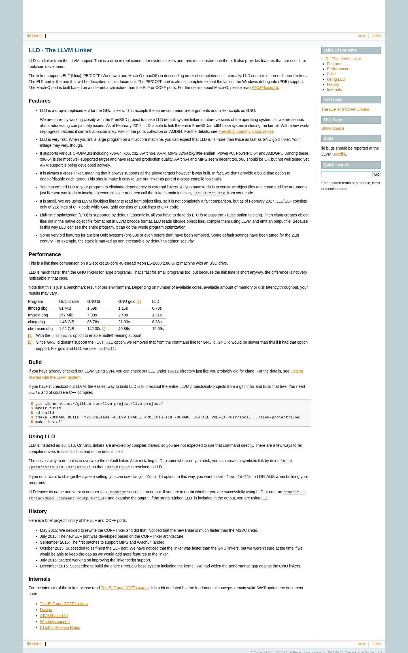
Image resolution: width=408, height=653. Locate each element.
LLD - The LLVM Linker (341, 58)
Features (334, 63)
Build (331, 74)
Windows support (55, 618)
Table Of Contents (340, 50)
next (361, 36)
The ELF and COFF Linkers (345, 109)
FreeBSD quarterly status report (245, 131)
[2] (104, 328)
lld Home (34, 36)
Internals (334, 89)
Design (46, 606)
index (376, 36)
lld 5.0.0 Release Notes (60, 624)
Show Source (333, 128)
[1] (139, 301)
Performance (338, 69)
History (333, 84)
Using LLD (336, 79)
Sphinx (369, 648)
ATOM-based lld (54, 612)
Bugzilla (339, 154)
